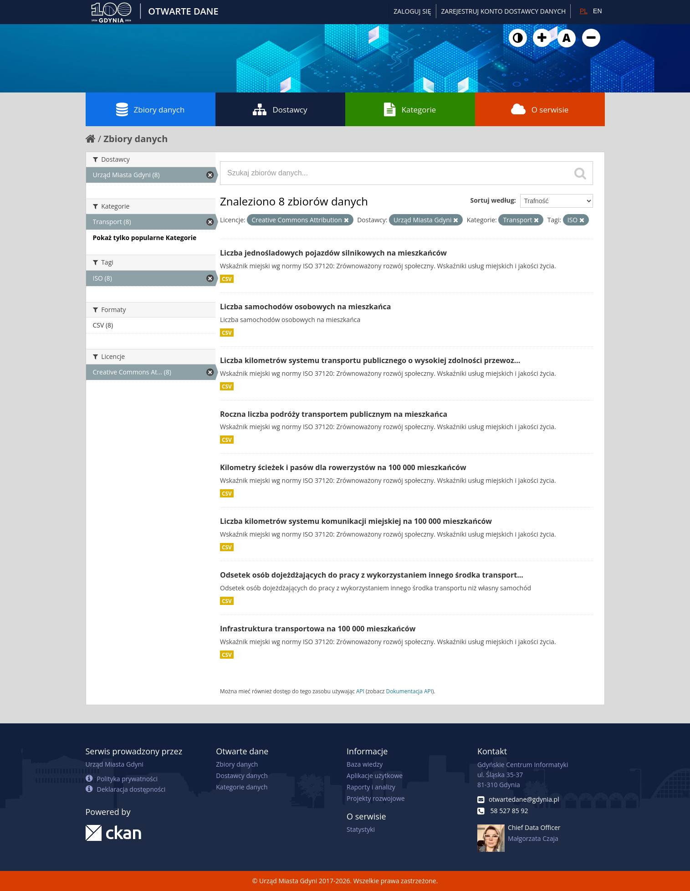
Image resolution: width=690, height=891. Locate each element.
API (360, 691)
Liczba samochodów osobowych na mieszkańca (305, 307)
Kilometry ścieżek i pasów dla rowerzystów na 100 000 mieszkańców (343, 467)
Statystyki (361, 829)
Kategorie (410, 109)
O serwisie (540, 109)
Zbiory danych (150, 109)
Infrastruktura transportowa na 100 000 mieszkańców (317, 629)
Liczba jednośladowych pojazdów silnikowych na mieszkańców (333, 253)
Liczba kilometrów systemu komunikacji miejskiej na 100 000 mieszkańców (356, 521)
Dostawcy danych (241, 775)
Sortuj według (492, 200)
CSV (227, 278)
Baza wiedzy (365, 764)
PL (584, 11)
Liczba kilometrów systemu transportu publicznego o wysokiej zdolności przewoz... (370, 360)
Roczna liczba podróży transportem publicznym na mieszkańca (333, 414)
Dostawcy (280, 109)
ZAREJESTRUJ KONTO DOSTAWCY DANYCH (503, 11)
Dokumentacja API (409, 691)
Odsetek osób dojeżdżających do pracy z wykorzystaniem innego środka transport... (371, 575)
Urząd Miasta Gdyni (114, 764)
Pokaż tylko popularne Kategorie (145, 237)
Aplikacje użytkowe (375, 775)
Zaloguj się (412, 11)
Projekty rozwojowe (376, 798)
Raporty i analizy (371, 787)
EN (597, 11)
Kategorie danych (241, 787)
